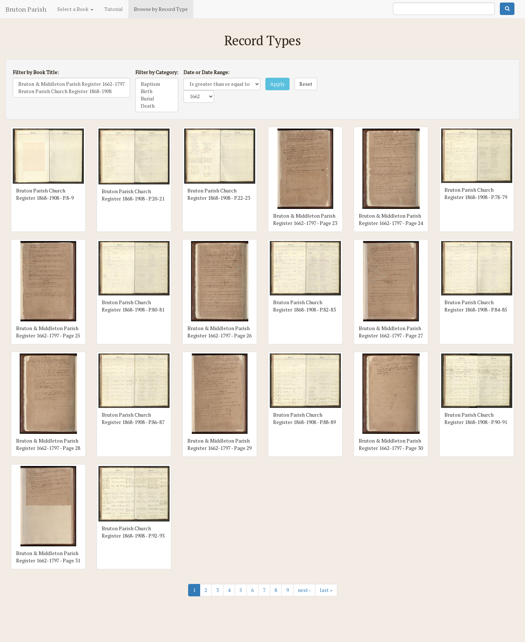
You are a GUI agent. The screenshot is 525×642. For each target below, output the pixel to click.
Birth (157, 91)
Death (157, 106)
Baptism (157, 84)
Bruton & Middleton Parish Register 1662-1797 (71, 84)
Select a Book (75, 8)
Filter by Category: (156, 72)
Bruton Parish (25, 9)
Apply (277, 83)
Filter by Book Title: (36, 72)
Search (507, 9)
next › (304, 589)
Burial (157, 98)
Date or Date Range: (206, 72)
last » (326, 589)
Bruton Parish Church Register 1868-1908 (71, 91)
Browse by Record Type (161, 8)
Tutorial (113, 8)
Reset (305, 83)
